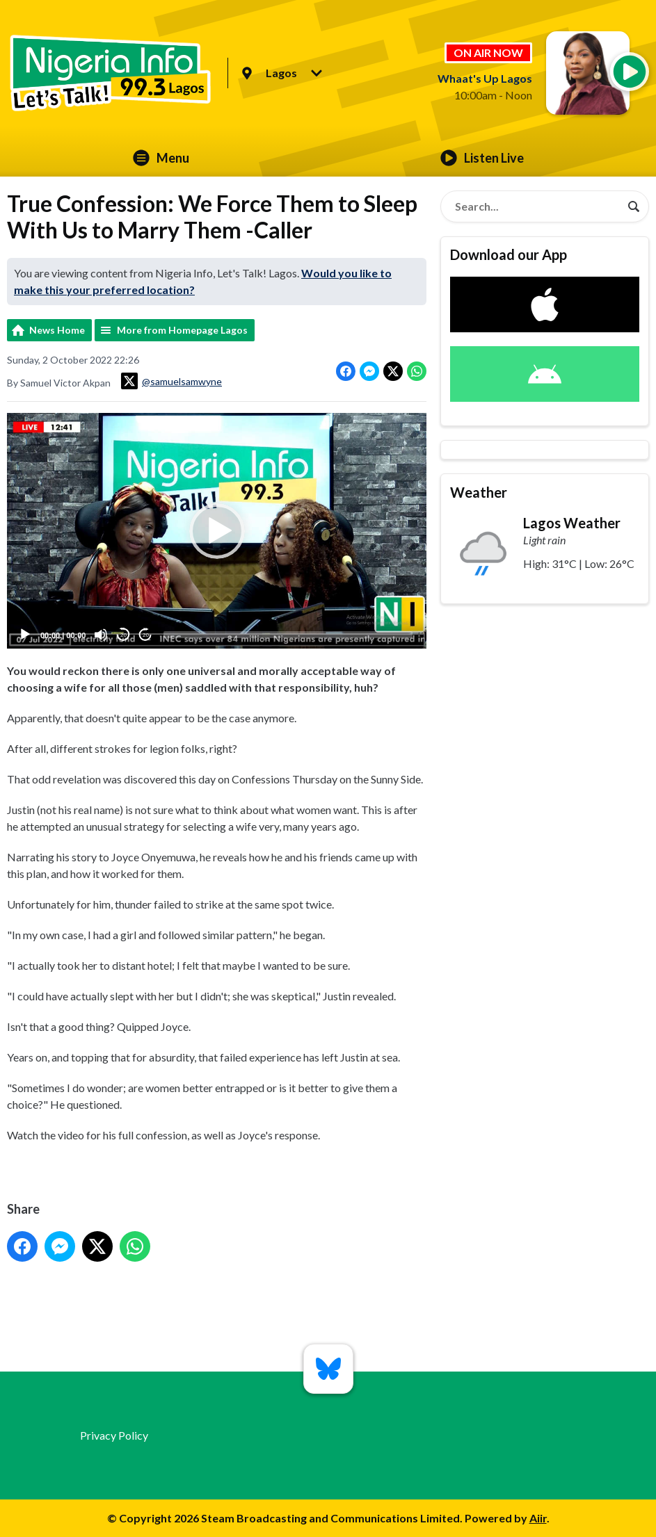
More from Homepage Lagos (182, 330)
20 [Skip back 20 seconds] (123, 634)
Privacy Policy (114, 1435)
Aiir (538, 1517)
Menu (161, 157)
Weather (478, 492)
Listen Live (482, 157)
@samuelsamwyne (171, 381)
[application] (216, 531)
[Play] (25, 635)
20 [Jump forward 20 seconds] (146, 634)
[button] (217, 530)
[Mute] (101, 635)
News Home (57, 330)
